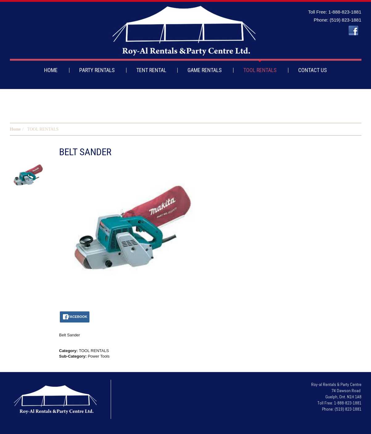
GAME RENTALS (205, 70)
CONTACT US (312, 70)
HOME (51, 70)
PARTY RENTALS (97, 70)
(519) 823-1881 (345, 19)
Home (15, 129)
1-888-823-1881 (344, 11)
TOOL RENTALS (260, 70)
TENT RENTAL (151, 70)
